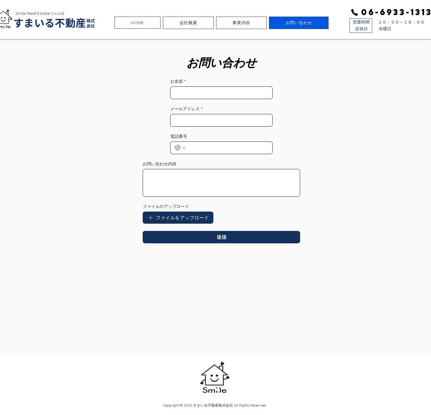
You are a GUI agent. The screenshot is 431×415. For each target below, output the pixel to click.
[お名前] (219, 93)
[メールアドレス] (219, 120)
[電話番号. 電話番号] (227, 148)
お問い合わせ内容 (160, 163)
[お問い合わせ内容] (221, 183)
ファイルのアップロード (166, 206)
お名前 (178, 81)
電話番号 (178, 136)
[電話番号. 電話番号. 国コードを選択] (180, 147)
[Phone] (354, 12)
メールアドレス (186, 109)
